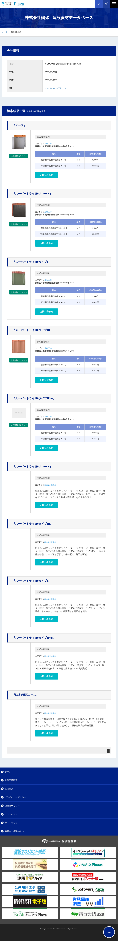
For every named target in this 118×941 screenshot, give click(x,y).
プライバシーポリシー (15, 797)
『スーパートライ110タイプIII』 (32, 330)
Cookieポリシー (12, 806)
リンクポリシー (12, 814)
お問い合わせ (46, 175)
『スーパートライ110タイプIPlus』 (34, 398)
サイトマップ (11, 823)
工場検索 (9, 788)
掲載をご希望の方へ (14, 831)
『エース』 (19, 125)
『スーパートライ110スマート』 (32, 193)
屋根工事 (48, 143)
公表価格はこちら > (19, 156)
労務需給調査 (11, 780)
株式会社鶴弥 (43, 137)
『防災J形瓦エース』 (25, 694)
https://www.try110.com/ (55, 88)
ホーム (4, 32)
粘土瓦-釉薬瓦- (50, 485)
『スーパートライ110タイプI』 (31, 261)
